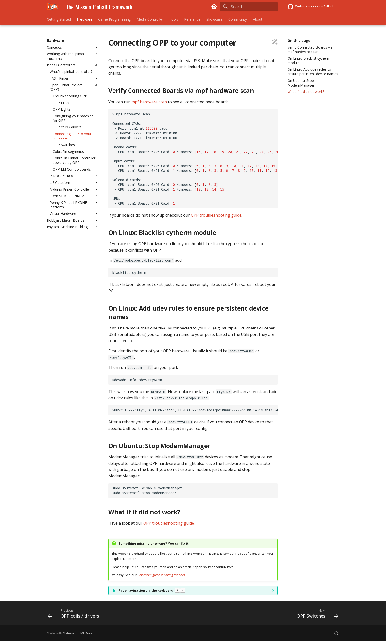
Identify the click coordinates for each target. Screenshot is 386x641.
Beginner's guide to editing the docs (161, 575)
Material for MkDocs (77, 633)
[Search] (249, 6)
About (257, 19)
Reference (192, 19)
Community (237, 19)
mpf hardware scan (149, 101)
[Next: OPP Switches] (316, 614)
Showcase (214, 19)
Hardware (84, 19)
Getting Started (59, 19)
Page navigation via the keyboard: (151, 590)
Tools (173, 19)
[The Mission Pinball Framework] (52, 6)
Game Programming (114, 19)
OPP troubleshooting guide (216, 215)
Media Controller (150, 19)
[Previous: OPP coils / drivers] (75, 614)
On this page (299, 40)
